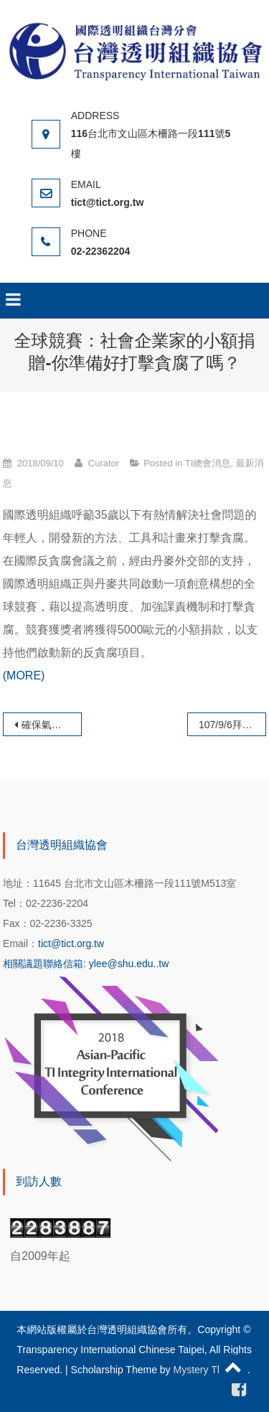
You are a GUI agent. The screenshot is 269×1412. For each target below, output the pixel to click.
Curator (103, 463)
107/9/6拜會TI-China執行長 (232, 724)
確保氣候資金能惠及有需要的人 (52, 724)
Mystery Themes (210, 1369)
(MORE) (24, 675)
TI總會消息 (208, 463)
